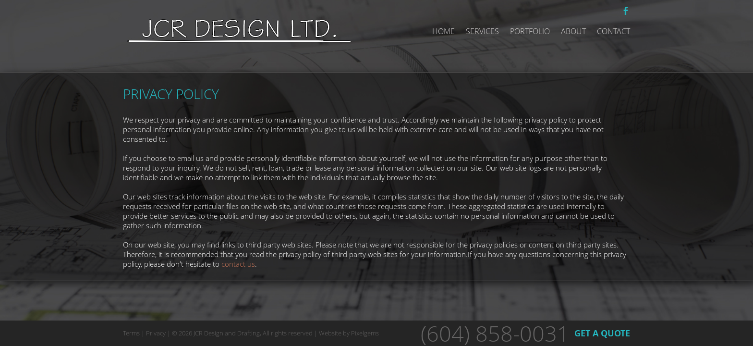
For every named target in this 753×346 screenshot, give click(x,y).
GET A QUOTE (602, 333)
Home (443, 31)
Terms (131, 333)
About (573, 31)
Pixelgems (365, 333)
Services (482, 31)
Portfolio (530, 31)
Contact (613, 31)
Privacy (156, 333)
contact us (238, 264)
